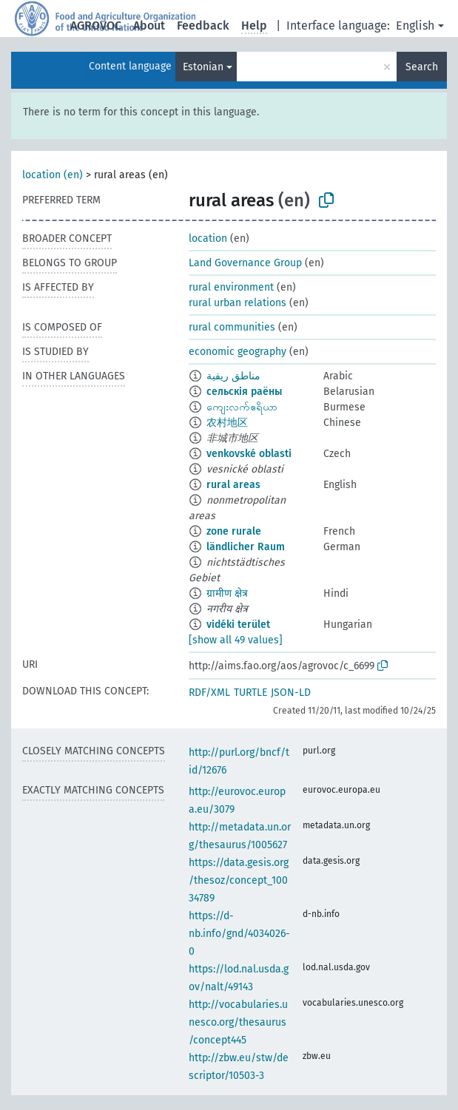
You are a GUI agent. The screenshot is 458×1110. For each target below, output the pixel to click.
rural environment (231, 287)
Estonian (203, 67)
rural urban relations (237, 303)
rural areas (233, 484)
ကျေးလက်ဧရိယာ (241, 407)
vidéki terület (238, 624)
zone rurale (233, 531)
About (149, 25)
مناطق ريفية (233, 376)
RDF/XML (209, 692)
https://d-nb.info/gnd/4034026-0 (239, 934)
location (208, 238)
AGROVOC (95, 25)
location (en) (52, 175)
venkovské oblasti (249, 453)
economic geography (237, 351)
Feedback (203, 25)
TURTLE (250, 692)
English (415, 25)
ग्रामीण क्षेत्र (227, 593)
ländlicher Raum (245, 547)
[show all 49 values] (236, 640)
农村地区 (227, 422)
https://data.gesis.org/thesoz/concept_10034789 (239, 880)
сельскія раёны (244, 391)
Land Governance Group (245, 263)
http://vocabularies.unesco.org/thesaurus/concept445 (238, 1022)
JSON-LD (291, 692)
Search (421, 67)
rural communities (232, 327)
